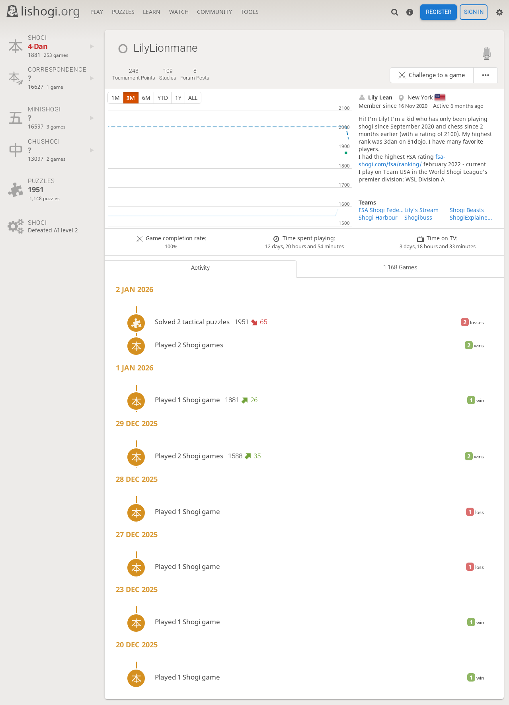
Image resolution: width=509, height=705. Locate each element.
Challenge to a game (437, 75)
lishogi (43, 11)
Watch (179, 12)
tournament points (133, 74)
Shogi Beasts (467, 210)
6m (146, 97)
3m (131, 97)
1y (178, 97)
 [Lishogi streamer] (487, 53)
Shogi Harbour (378, 217)
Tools (250, 12)
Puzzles (123, 12)
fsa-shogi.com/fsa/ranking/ (402, 160)
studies (167, 74)
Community (214, 12)
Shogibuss (418, 217)
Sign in (474, 12)
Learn (151, 12)
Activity (200, 267)
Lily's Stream (421, 210)
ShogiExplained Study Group (472, 217)
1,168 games (400, 267)
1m (115, 97)
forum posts (194, 74)
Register (438, 12)
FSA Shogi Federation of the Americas (381, 210)
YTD (163, 97)
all (192, 97)
